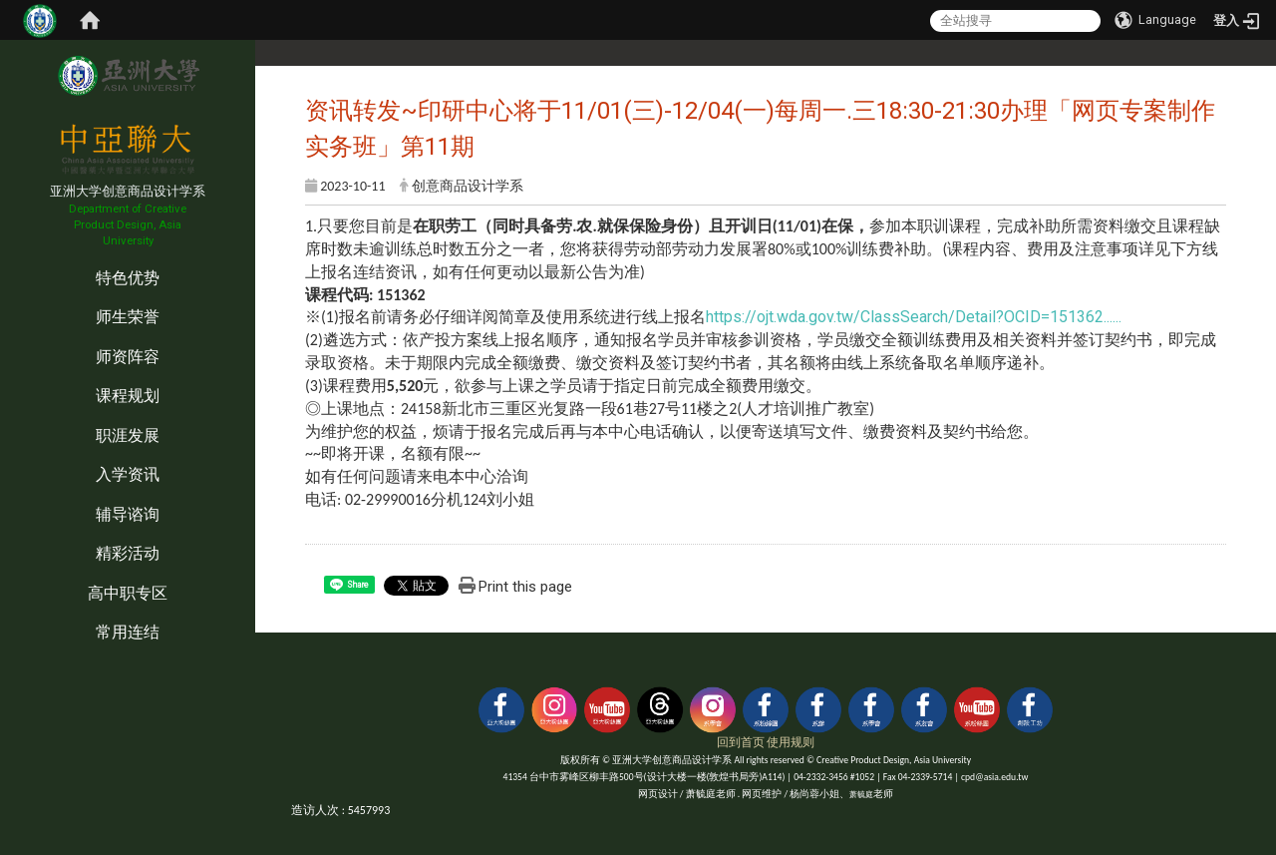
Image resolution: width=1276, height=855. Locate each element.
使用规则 (790, 742)
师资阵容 (128, 356)
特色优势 (128, 277)
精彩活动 (128, 553)
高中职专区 (127, 593)
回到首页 (741, 742)
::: (4, 256)
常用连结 (128, 632)
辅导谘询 (128, 514)
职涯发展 (128, 435)
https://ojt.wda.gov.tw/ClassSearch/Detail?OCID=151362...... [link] (913, 316)
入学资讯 (128, 474)
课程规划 (128, 395)
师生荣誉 (128, 316)
